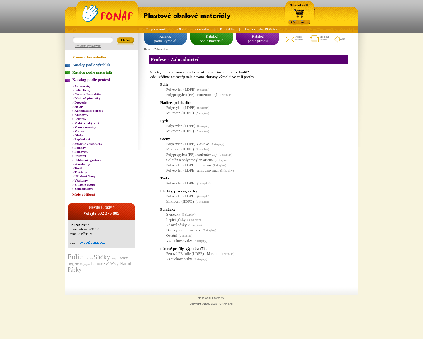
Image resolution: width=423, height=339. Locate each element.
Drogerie (79, 102)
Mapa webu (205, 297)
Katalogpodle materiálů (212, 38)
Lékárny (79, 119)
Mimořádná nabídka (89, 57)
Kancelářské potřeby (87, 110)
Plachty (122, 258)
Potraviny (80, 151)
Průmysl (79, 155)
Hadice (89, 258)
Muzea (78, 131)
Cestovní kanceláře (86, 94)
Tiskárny (79, 172)
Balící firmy (81, 90)
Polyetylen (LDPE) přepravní (188, 165)
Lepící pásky (176, 219)
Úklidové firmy (83, 176)
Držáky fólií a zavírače (183, 230)
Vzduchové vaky (179, 240)
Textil (77, 168)
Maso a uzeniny (84, 127)
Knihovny (80, 114)
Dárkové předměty (86, 98)
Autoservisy (81, 86)
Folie (76, 257)
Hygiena (74, 264)
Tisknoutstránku (319, 39)
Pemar (97, 263)
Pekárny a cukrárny (87, 143)
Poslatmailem (294, 39)
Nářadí (126, 263)
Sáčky (102, 257)
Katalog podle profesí (91, 80)
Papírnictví (81, 139)
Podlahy (79, 147)
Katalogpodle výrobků (165, 38)
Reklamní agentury (86, 160)
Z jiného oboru (83, 184)
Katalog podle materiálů (92, 72)
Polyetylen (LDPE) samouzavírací (192, 170)
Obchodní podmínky (193, 29)
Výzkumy (80, 180)
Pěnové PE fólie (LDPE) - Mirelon (192, 253)
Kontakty (227, 29)
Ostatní (171, 235)
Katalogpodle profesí (258, 38)
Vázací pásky (176, 225)
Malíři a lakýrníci (85, 123)
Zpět (339, 39)
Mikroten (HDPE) (180, 113)
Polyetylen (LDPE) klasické (187, 144)
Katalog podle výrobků (91, 64)
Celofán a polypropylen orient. (189, 159)
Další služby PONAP (261, 29)
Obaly (77, 135)
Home (147, 49)
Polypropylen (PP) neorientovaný (191, 94)
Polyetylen (85, 264)
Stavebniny (81, 164)
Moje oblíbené (83, 194)
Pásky (75, 269)
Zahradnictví (82, 188)
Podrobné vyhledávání (88, 46)
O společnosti (156, 29)
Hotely (78, 106)
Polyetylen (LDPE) (181, 89)
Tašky (114, 259)
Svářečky (111, 264)
